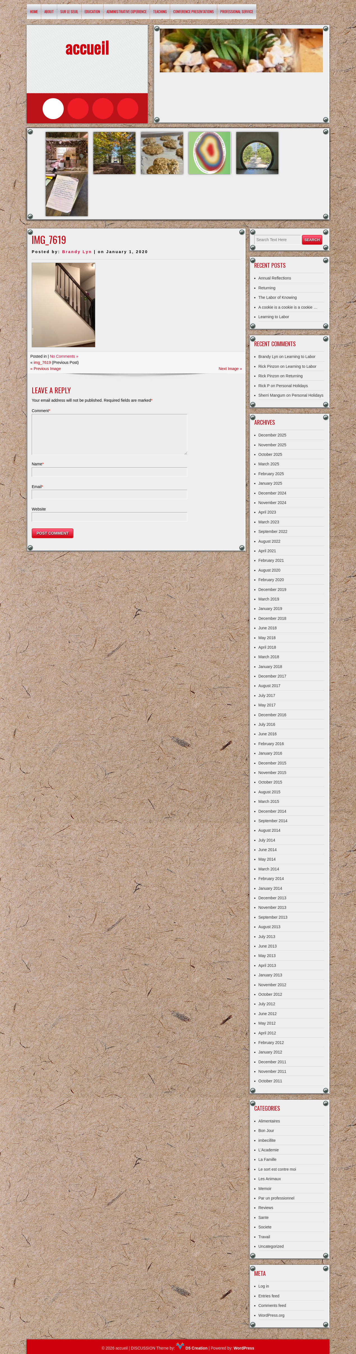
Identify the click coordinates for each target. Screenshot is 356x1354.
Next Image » (230, 368)
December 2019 (272, 589)
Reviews (265, 1207)
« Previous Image (45, 368)
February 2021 (271, 560)
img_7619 (42, 362)
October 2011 (270, 1081)
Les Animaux (269, 1179)
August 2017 (269, 685)
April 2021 (267, 551)
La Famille (267, 1159)
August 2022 (269, 541)
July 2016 (266, 724)
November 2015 (272, 772)
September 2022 (273, 531)
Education (92, 11)
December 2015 (272, 763)
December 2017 (272, 676)
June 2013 (267, 946)
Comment (41, 411)
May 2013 (267, 955)
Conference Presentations (193, 11)
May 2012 (267, 1023)
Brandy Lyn (77, 251)
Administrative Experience (127, 11)
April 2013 (267, 965)
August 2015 (269, 792)
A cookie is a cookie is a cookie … (288, 307)
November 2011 (272, 1071)
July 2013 (266, 936)
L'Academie (268, 1150)
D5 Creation (191, 1348)
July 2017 (266, 695)
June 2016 (267, 734)
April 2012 (267, 1033)
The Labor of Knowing (277, 297)
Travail (264, 1237)
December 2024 (272, 493)
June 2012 (267, 1013)
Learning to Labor (273, 317)
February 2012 (271, 1042)
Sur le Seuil (69, 11)
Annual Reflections (274, 278)
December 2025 (272, 435)
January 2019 (270, 608)
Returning (267, 288)
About (49, 11)
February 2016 (271, 743)
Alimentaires (269, 1121)
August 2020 (269, 570)
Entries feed (268, 1296)
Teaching (160, 11)
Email (37, 493)
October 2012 (270, 994)
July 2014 (266, 840)
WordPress (244, 1348)
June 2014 (267, 849)
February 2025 (271, 474)
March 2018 (268, 657)
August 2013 (269, 927)
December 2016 (272, 715)
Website (39, 516)
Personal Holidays (292, 385)
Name (38, 471)
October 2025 (270, 454)
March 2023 (268, 522)
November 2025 (272, 445)
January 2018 (270, 666)
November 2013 (272, 907)
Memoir (265, 1188)
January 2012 (270, 1052)
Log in (263, 1286)
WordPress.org (271, 1315)
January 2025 (270, 483)
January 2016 (270, 753)
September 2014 (273, 821)
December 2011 (272, 1062)
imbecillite (267, 1140)
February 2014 (271, 878)
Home (34, 11)
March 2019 (268, 599)
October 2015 (270, 782)
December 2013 (272, 898)
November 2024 (272, 502)
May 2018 (267, 638)
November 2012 (272, 985)
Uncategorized (271, 1246)
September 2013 (273, 917)
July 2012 (266, 1004)
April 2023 (267, 512)
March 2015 (268, 801)
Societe (265, 1227)
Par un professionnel (276, 1198)
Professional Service (236, 11)
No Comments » (64, 356)
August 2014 (269, 830)
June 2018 (267, 628)
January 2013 (270, 975)
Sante (263, 1217)
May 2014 (267, 859)
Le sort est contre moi (277, 1169)
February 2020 (271, 579)
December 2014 (272, 811)
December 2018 (272, 618)
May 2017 (267, 705)
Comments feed (272, 1305)
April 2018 (267, 647)
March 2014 (268, 869)
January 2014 (270, 888)
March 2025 (268, 464)
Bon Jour (266, 1130)
